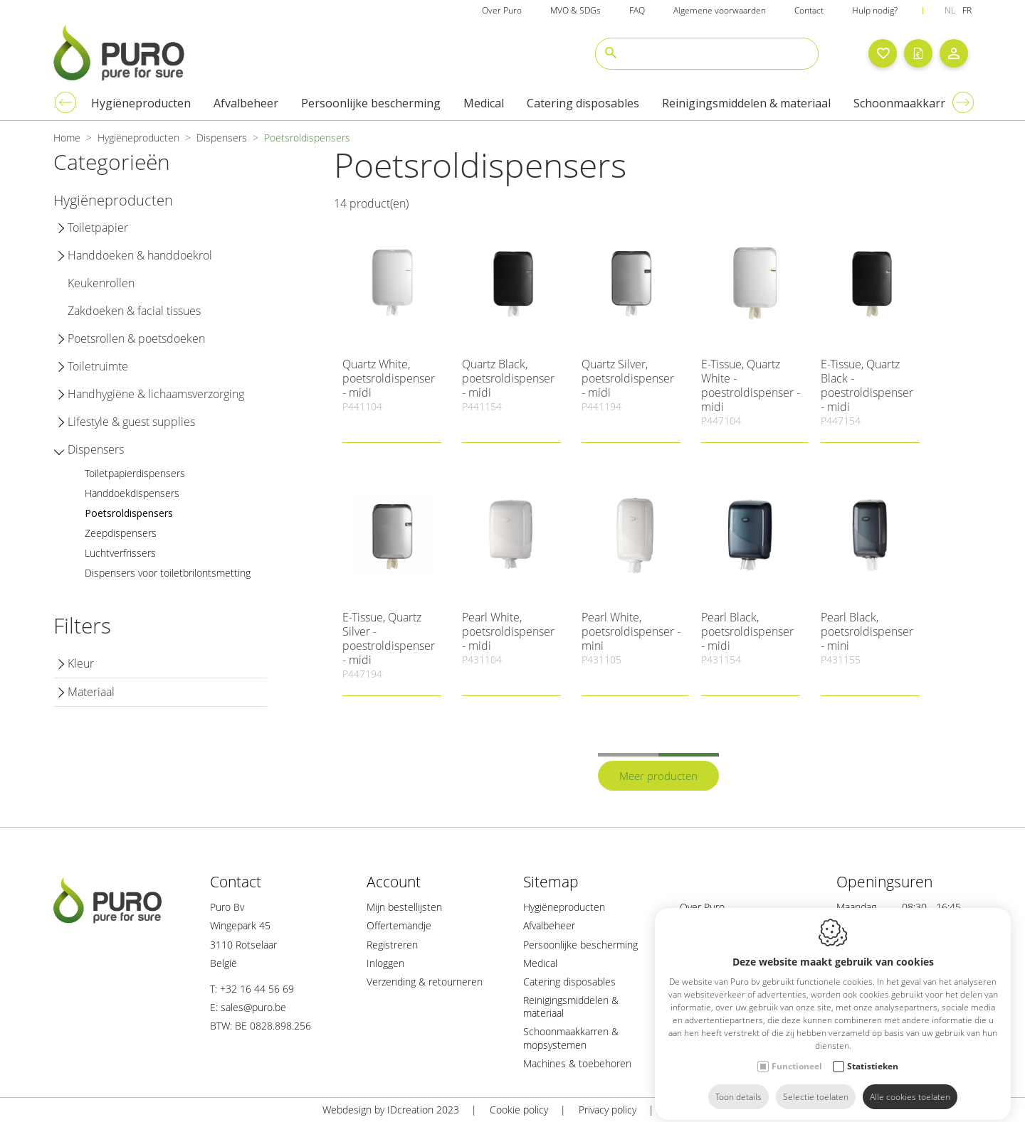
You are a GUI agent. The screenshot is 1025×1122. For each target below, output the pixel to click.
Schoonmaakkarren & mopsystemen (571, 1038)
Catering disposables (569, 981)
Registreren (392, 944)
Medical (540, 963)
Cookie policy (519, 1109)
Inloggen (385, 963)
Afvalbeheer (549, 925)
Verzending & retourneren (425, 981)
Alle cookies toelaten (910, 1085)
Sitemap (551, 882)
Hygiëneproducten (564, 907)
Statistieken (872, 1054)
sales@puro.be (253, 1007)
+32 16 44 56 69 (257, 988)
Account (394, 882)
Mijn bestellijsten (404, 907)
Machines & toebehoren (577, 1063)
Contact (235, 882)
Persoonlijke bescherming (580, 944)
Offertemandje (399, 925)
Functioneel (797, 1054)
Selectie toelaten (815, 1085)
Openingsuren (884, 882)
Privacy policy (607, 1109)
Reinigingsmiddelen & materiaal (571, 1006)
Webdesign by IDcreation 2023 (390, 1109)
